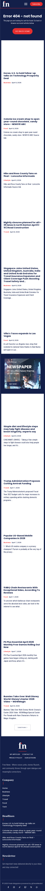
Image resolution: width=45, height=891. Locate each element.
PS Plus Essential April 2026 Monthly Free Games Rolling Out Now (22, 644)
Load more (22, 727)
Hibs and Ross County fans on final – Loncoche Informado (20, 175)
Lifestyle (7, 180)
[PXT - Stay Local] (6, 4)
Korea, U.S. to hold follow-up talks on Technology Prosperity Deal (21, 76)
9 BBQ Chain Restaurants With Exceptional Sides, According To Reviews (22, 590)
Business (7, 83)
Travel (6, 232)
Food (6, 129)
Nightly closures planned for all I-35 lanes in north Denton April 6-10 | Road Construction (22, 225)
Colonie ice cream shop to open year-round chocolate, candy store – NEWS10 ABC (21, 121)
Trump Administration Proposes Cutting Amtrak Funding (22, 482)
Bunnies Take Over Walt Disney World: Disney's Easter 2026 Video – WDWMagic (21, 699)
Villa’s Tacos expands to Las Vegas (20, 335)
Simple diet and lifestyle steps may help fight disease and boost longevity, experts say (21, 429)
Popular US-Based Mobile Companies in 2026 (18, 537)
